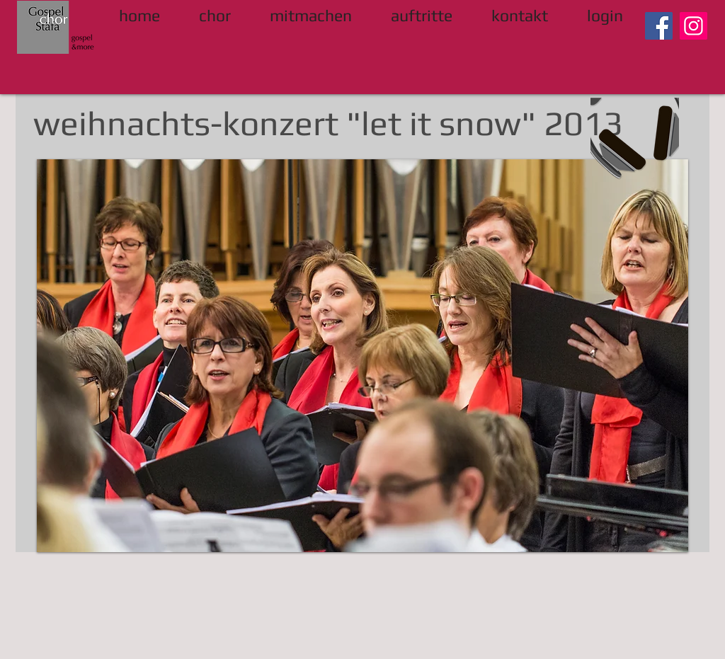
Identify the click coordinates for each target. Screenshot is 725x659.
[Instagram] (693, 26)
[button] (362, 355)
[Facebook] (659, 26)
